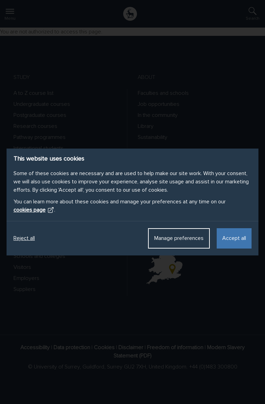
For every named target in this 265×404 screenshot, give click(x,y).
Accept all (234, 238)
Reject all (24, 238)
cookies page (33, 209)
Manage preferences (179, 238)
